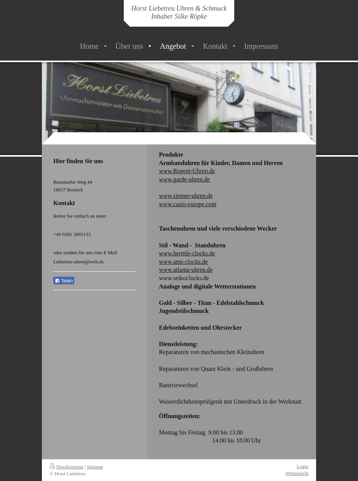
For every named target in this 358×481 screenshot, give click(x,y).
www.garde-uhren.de (184, 179)
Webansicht (297, 473)
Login (302, 466)
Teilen (64, 281)
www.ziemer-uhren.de (186, 195)
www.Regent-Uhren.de (187, 171)
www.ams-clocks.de (183, 261)
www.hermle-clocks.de (187, 253)
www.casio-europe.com (187, 204)
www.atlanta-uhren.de (186, 269)
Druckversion (66, 467)
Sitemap (95, 467)
